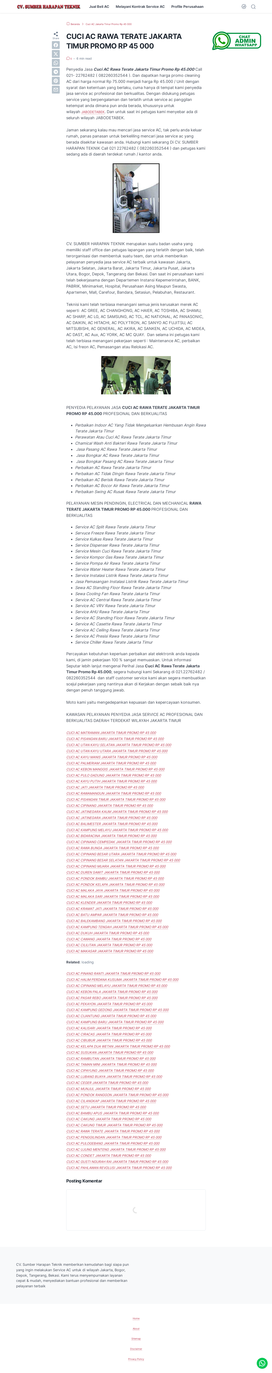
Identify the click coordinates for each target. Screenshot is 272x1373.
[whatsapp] (56, 63)
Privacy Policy (136, 1359)
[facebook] (56, 45)
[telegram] (56, 72)
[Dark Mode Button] (243, 6)
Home (136, 1318)
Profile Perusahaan (187, 6)
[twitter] (56, 54)
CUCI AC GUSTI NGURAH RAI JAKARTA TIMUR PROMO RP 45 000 (127, 1161)
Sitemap (136, 1338)
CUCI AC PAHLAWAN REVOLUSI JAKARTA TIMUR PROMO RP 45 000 (129, 1167)
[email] (56, 90)
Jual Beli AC (99, 6)
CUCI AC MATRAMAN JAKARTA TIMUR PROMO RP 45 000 (120, 732)
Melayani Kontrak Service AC (140, 6)
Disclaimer (136, 1348)
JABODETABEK (95, 111)
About (136, 1328)
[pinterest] (56, 81)
